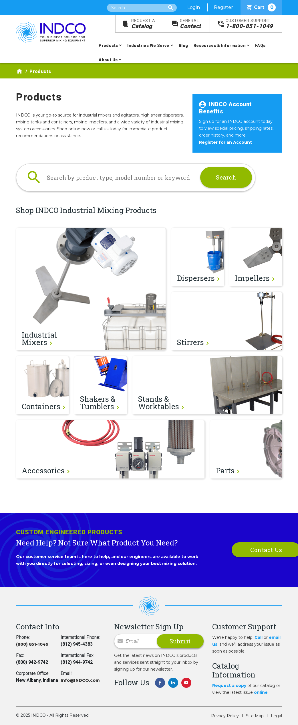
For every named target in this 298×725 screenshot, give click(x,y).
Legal (276, 715)
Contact (190, 23)
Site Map (255, 715)
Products (108, 45)
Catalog (143, 23)
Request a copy (229, 685)
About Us (108, 60)
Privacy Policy (225, 715)
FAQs (260, 45)
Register (223, 7)
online (261, 692)
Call (259, 637)
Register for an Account (225, 142)
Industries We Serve (148, 45)
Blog (183, 45)
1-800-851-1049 (249, 23)
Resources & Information (220, 45)
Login (193, 7)
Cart (261, 7)
